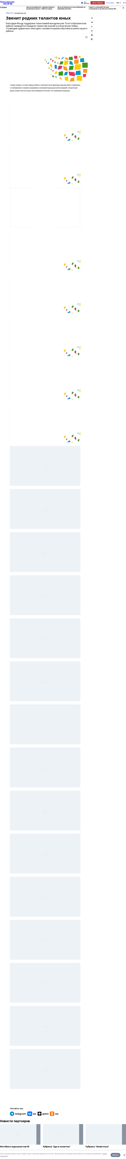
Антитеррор (110, 2)
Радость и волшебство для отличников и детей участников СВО (102, 8)
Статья (3, 7)
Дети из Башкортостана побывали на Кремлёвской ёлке (71, 8)
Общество (10, 13)
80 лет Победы (97, 3)
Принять (115, 1155)
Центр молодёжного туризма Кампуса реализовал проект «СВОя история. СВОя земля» (40, 8)
